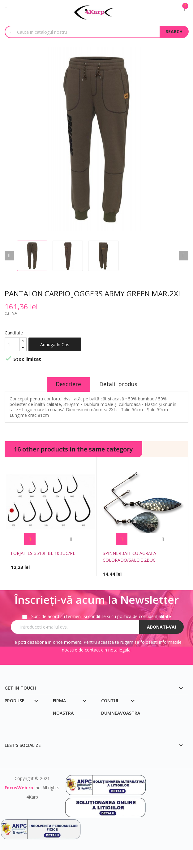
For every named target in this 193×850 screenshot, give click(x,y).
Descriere (68, 384)
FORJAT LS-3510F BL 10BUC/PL (43, 553)
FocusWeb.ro (19, 788)
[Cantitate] (12, 344)
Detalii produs (119, 384)
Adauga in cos (54, 344)
